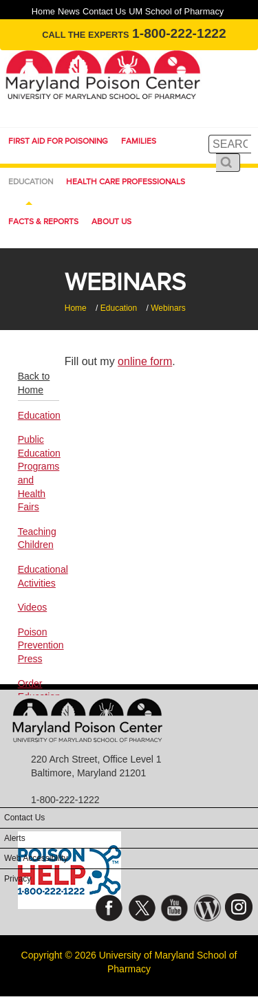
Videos (32, 607)
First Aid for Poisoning (58, 141)
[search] (229, 144)
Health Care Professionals (125, 181)
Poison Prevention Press (38, 645)
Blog (207, 911)
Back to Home (34, 383)
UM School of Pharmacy (176, 11)
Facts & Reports (43, 221)
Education (30, 181)
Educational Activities (38, 576)
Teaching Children (37, 538)
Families (138, 141)
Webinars (168, 308)
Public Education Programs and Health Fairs (38, 473)
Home (43, 11)
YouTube (174, 911)
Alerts (14, 838)
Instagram (240, 911)
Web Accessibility (35, 858)
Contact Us (104, 11)
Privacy (17, 879)
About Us (111, 221)
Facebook (109, 911)
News (69, 11)
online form (145, 361)
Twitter (142, 911)
